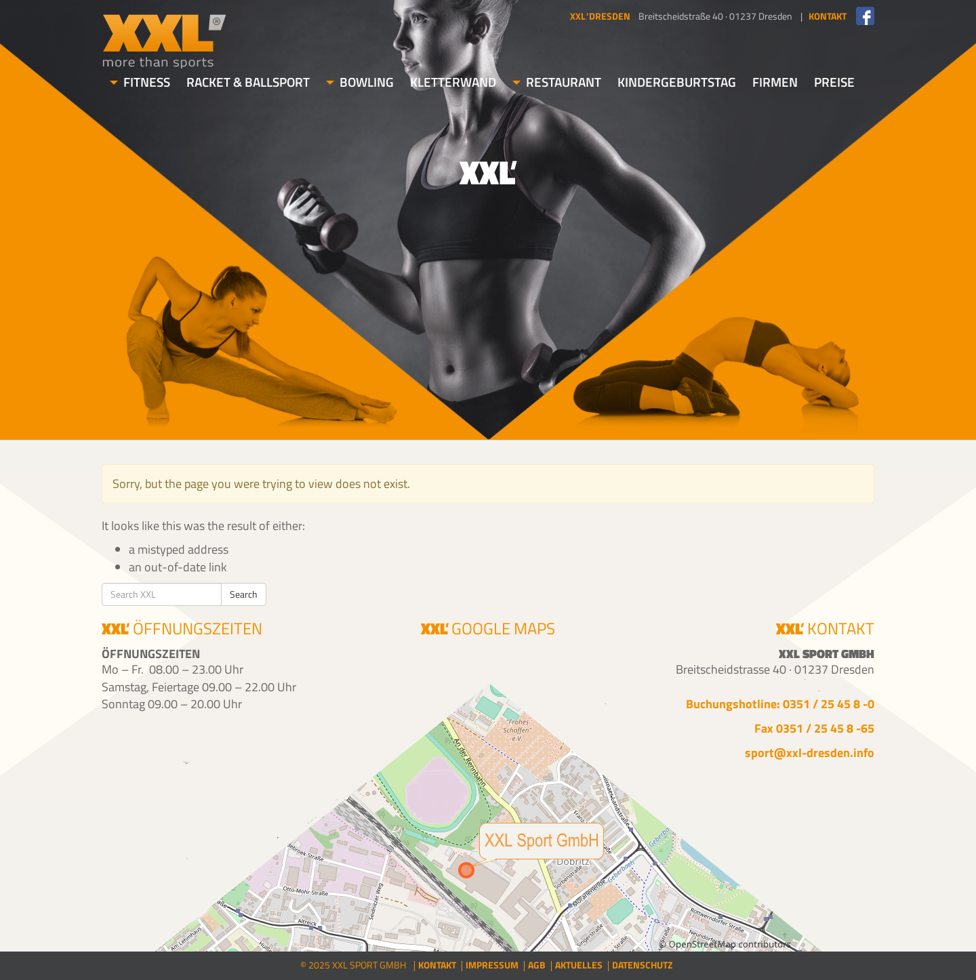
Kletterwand (453, 81)
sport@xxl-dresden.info (809, 752)
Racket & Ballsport (248, 81)
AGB (537, 965)
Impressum (492, 965)
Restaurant (556, 81)
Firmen (775, 81)
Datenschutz (642, 965)
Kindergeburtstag (676, 81)
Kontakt (437, 965)
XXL (164, 41)
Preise (834, 81)
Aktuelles (579, 965)
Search (244, 594)
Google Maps (488, 629)
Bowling (360, 81)
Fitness (140, 81)
